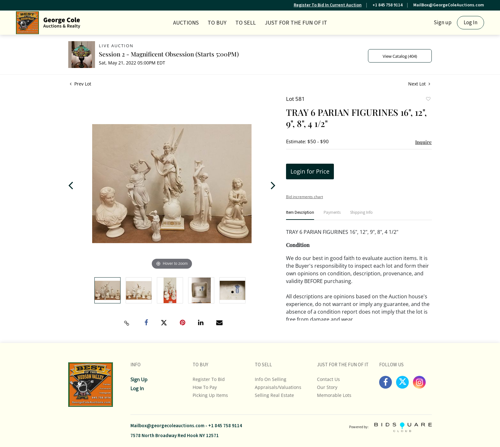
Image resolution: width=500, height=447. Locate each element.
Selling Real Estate (274, 395)
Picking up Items (210, 395)
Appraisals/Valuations (278, 387)
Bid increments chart (304, 196)
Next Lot (419, 83)
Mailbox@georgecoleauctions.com (167, 425)
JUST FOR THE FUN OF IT (296, 23)
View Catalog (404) (400, 56)
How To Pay (205, 387)
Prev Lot (80, 84)
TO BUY (217, 23)
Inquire (423, 142)
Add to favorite (428, 99)
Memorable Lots (334, 395)
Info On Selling (270, 379)
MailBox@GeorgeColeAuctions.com (448, 5)
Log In (470, 22)
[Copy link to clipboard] (127, 323)
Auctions (186, 23)
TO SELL (245, 23)
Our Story (327, 387)
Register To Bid (209, 379)
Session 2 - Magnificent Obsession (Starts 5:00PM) (169, 54)
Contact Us (328, 379)
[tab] (300, 215)
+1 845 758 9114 (387, 5)
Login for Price (309, 171)
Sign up (443, 22)
